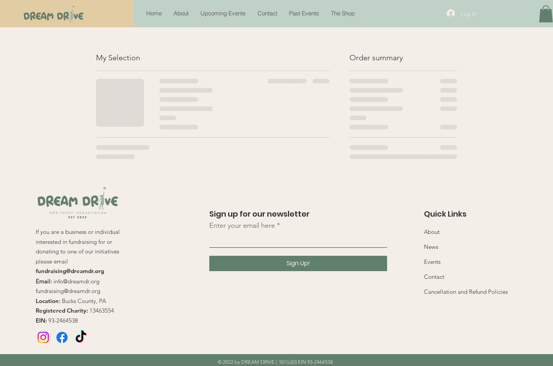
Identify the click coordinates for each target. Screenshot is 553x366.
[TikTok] (80, 337)
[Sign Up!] (298, 263)
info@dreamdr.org (76, 281)
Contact (434, 276)
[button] (304, 13)
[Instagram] (43, 337)
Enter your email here (242, 225)
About (432, 231)
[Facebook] (62, 337)
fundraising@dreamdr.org (70, 271)
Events (432, 261)
